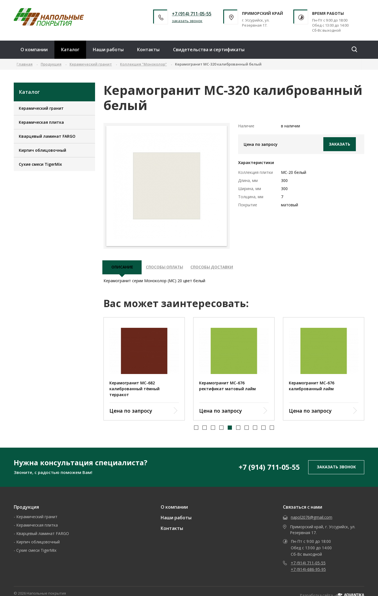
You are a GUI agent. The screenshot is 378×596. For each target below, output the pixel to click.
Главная (25, 64)
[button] (196, 430)
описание (123, 268)
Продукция (26, 509)
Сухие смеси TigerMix (40, 164)
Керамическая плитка (41, 122)
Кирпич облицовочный (42, 150)
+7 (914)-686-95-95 (308, 571)
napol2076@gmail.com (311, 519)
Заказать (339, 144)
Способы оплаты (168, 268)
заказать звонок (187, 20)
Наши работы (108, 49)
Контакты (148, 49)
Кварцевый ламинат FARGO (47, 136)
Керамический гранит (41, 108)
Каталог (70, 49)
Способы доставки (219, 268)
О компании (34, 49)
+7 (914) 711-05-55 (191, 14)
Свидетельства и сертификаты (209, 49)
